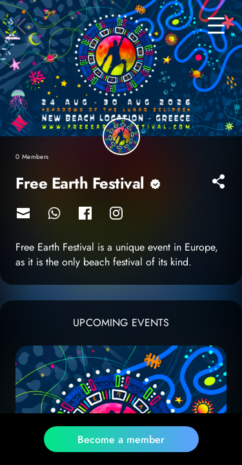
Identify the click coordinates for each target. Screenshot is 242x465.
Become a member (121, 439)
